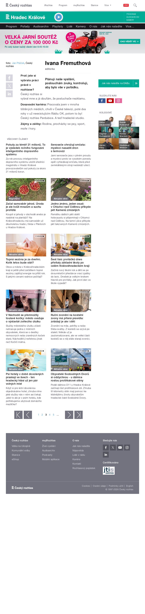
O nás (93, 26)
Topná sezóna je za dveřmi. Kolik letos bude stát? (23, 303)
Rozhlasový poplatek (83, 510)
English (129, 528)
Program (63, 5)
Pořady (25, 26)
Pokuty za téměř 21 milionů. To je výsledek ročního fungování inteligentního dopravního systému (25, 192)
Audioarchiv (132, 17)
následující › (69, 457)
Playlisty (57, 26)
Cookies (86, 528)
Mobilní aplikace (51, 502)
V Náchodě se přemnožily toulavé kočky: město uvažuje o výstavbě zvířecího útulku (25, 361)
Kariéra (76, 502)
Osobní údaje (99, 528)
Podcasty (47, 497)
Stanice (94, 5)
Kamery (130, 20)
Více (130, 26)
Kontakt (76, 506)
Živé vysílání (48, 488)
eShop (15, 502)
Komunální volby (21, 493)
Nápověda (78, 493)
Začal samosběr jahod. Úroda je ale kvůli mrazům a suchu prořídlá (25, 249)
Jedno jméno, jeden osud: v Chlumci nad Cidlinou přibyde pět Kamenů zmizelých (71, 249)
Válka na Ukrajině (21, 488)
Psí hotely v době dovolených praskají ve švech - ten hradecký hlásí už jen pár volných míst (24, 421)
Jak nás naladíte (111, 26)
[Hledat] (135, 5)
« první (18, 457)
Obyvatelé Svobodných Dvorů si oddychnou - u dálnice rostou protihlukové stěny (70, 420)
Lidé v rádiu (78, 497)
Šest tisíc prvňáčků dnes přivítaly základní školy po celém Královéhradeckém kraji (70, 305)
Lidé (69, 26)
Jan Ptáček (18, 97)
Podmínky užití (116, 528)
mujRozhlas (79, 5)
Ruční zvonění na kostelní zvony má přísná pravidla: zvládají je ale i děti (67, 361)
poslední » (78, 457)
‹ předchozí (28, 457)
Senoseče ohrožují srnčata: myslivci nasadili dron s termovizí (68, 190)
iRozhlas (48, 5)
